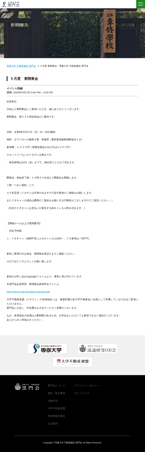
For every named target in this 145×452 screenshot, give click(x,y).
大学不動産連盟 (56, 408)
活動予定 (53, 400)
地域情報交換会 (56, 415)
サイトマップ (81, 393)
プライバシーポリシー (86, 385)
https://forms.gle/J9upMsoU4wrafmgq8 (28, 291)
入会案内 (53, 423)
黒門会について (56, 385)
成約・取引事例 (56, 393)
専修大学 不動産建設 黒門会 (12, 4)
